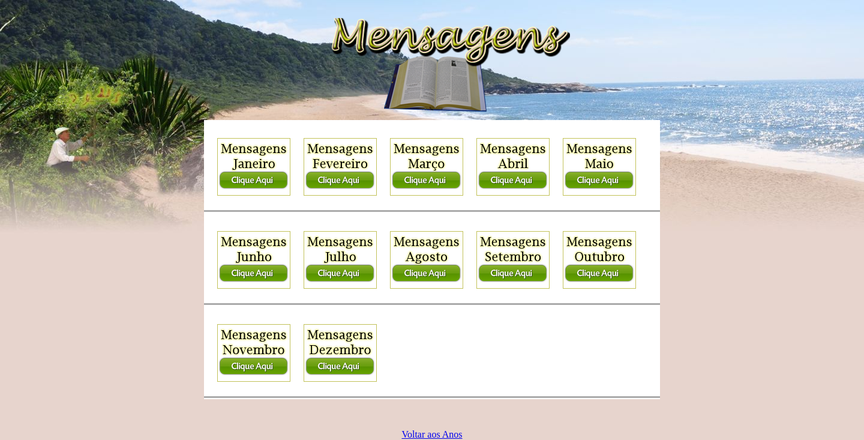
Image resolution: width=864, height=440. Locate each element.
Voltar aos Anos (431, 434)
